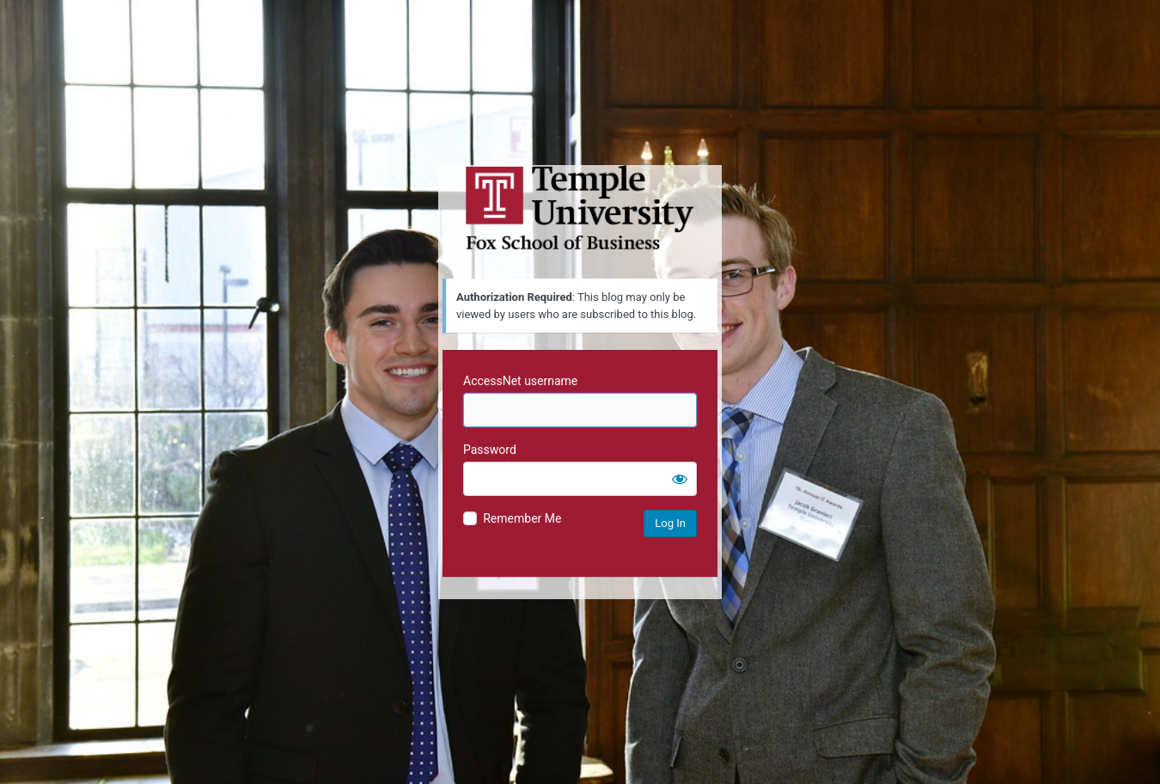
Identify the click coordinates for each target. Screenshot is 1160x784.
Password (489, 449)
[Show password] (679, 479)
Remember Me (522, 518)
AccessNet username (520, 381)
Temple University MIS (580, 208)
